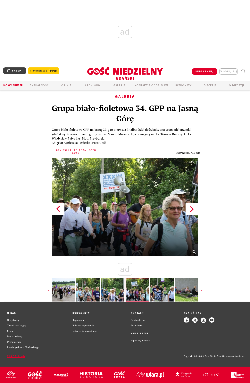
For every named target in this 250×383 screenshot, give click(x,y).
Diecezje (210, 85)
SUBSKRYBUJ (204, 71)
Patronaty (183, 85)
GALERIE (119, 85)
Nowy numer (13, 85)
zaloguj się (229, 71)
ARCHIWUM (93, 85)
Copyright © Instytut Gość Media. (200, 356)
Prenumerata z (43, 71)
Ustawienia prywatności (84, 330)
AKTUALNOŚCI (40, 85)
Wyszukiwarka (243, 71)
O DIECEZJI (236, 85)
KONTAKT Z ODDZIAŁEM (151, 85)
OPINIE (66, 85)
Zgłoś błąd (16, 356)
